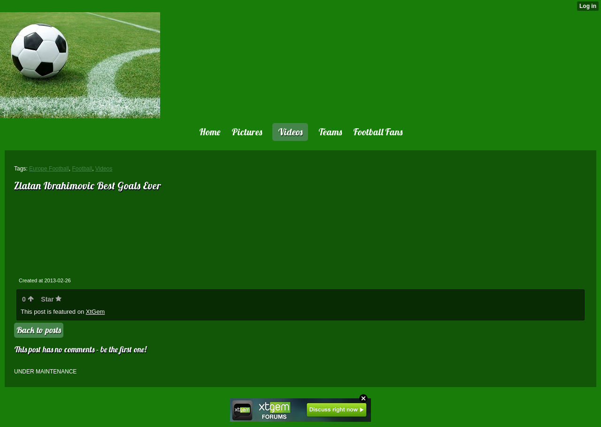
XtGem (95, 311)
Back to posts (38, 330)
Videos (103, 168)
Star (51, 299)
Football (82, 168)
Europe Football (49, 168)
